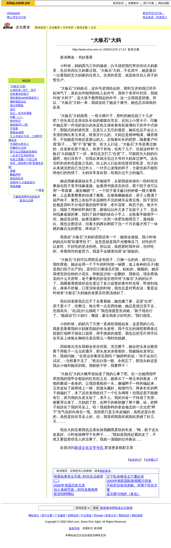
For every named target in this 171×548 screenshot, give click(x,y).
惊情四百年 (16, 178)
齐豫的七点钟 (18, 147)
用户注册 (148, 3)
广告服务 (60, 515)
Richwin (98, 515)
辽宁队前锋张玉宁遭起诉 (125, 476)
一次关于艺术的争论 (22, 155)
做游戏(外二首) (19, 124)
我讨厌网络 (16, 105)
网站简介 (33, 515)
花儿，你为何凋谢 (21, 113)
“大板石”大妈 (17, 86)
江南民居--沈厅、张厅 (23, 90)
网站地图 (163, 3)
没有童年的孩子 (19, 93)
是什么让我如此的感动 (23, 151)
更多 (41, 190)
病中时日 (15, 120)
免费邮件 (133, 3)
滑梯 (12, 170)
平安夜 (14, 128)
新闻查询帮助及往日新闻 (116, 508)
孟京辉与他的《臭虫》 (124, 494)
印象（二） (16, 117)
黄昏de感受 (17, 132)
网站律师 (137, 515)
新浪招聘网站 (64, 494)
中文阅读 (86, 515)
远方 (12, 109)
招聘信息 (73, 515)
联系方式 (110, 515)
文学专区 (68, 27)
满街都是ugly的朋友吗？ (24, 97)
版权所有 (74, 528)
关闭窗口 (150, 459)
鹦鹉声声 (15, 174)
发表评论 (134, 459)
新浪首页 (118, 3)
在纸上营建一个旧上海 (23, 159)
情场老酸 (15, 186)
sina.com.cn (18, 3)
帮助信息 (124, 515)
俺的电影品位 (18, 101)
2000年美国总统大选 (69, 485)
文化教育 (54, 27)
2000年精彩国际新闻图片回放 (129, 481)
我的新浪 (105, 470)
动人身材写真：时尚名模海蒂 (76, 489)
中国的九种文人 (19, 143)
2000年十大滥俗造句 (22, 182)
